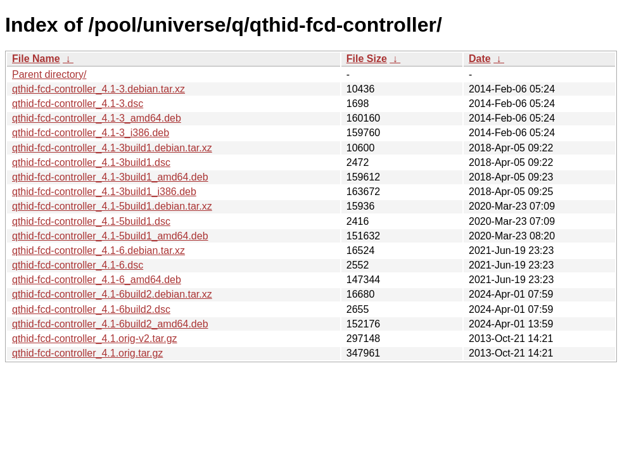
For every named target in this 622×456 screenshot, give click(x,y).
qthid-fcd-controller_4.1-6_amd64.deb (96, 279)
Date (480, 58)
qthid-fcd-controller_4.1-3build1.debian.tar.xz (112, 147)
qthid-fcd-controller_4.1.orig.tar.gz (87, 353)
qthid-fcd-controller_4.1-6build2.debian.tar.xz (112, 294)
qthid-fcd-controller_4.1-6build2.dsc (91, 309)
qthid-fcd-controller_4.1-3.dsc (77, 103)
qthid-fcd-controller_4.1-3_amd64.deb (96, 118)
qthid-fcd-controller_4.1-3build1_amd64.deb (110, 177)
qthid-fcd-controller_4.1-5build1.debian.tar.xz (112, 206)
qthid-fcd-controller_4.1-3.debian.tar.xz (98, 89)
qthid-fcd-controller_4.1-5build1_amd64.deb (110, 236)
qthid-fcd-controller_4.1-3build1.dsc (91, 162)
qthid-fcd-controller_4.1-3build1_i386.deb (104, 191)
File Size (366, 58)
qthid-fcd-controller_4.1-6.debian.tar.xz (98, 250)
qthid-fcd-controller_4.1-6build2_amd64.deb (110, 324)
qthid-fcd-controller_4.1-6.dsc (77, 265)
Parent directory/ (49, 74)
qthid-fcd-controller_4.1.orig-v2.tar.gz (94, 338)
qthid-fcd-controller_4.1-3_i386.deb (90, 132)
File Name (36, 58)
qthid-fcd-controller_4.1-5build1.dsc (91, 221)
